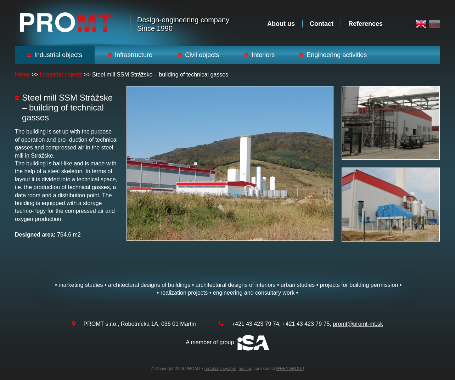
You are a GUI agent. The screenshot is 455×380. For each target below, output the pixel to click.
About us (281, 23)
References (365, 23)
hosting (245, 368)
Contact (321, 23)
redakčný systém (220, 368)
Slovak (434, 24)
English (421, 24)
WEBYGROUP (290, 368)
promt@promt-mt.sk (358, 324)
